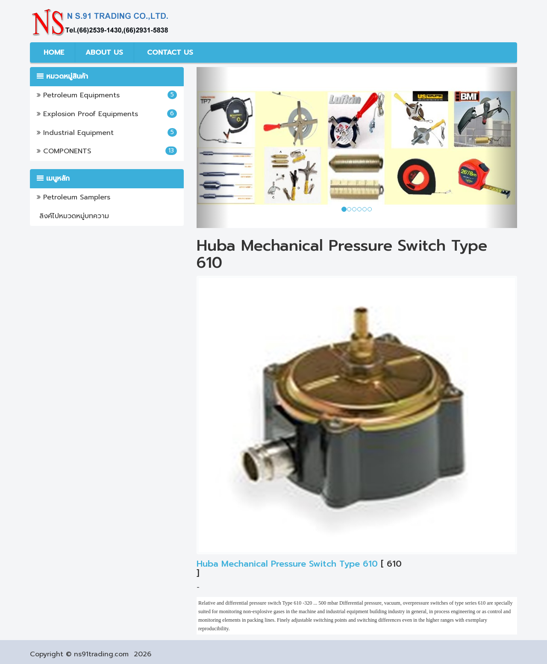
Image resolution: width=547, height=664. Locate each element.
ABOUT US (104, 52)
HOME (52, 52)
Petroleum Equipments (107, 95)
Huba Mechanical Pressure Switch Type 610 (287, 563)
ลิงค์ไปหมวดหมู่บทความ (73, 216)
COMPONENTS (107, 151)
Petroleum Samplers (73, 197)
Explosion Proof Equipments (107, 114)
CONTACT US (168, 52)
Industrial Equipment (107, 133)
